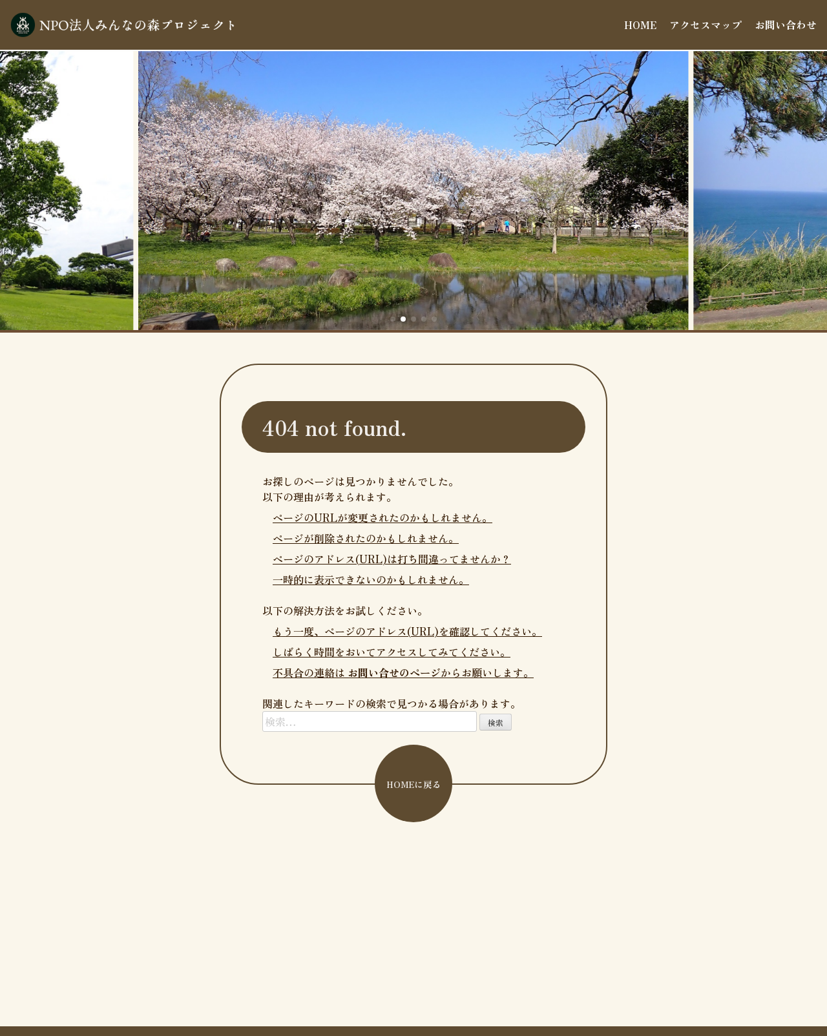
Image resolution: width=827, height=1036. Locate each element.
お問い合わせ (786, 24)
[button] (392, 319)
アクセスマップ (705, 24)
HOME (640, 24)
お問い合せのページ (394, 672)
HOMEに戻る (413, 784)
